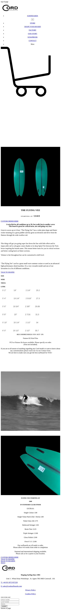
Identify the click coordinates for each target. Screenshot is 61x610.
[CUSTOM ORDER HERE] (9, 221)
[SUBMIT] (4, 606)
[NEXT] (3, 563)
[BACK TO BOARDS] (8, 561)
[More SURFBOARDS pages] (32, 19)
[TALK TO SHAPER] (7, 272)
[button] (30, 97)
